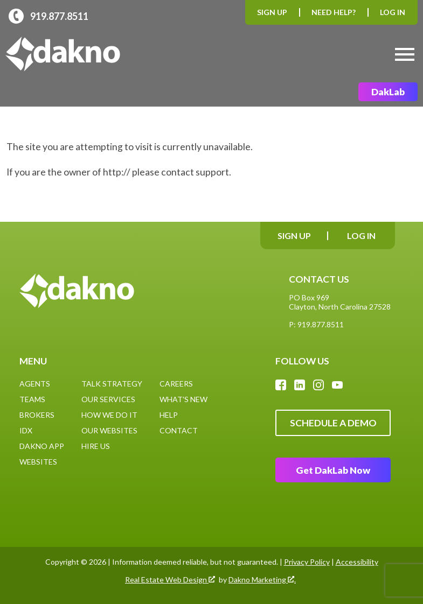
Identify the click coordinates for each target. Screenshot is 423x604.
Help (169, 414)
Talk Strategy (111, 383)
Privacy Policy (307, 561)
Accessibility (357, 561)
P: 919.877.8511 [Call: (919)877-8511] (316, 324)
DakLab (388, 91)
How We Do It (109, 414)
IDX (25, 430)
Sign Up (272, 12)
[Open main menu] (405, 54)
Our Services (108, 399)
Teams (32, 399)
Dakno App (41, 446)
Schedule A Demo (333, 423)
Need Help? (333, 12)
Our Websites (109, 430)
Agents (34, 383)
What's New (183, 399)
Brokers (36, 414)
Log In (392, 12)
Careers (176, 383)
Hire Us (95, 446)
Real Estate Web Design (170, 579)
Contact (179, 430)
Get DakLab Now (333, 470)
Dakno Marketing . (262, 579)
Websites (38, 461)
